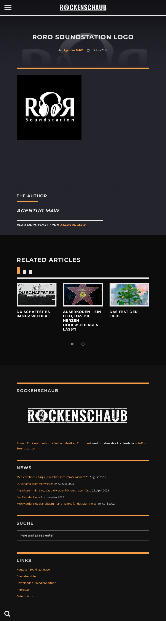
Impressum (24, 590)
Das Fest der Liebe (28, 497)
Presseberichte (26, 576)
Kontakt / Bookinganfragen (34, 569)
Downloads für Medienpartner (36, 583)
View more (37, 294)
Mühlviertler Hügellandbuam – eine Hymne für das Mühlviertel (57, 504)
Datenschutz (25, 596)
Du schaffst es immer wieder (33, 314)
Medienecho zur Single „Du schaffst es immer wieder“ (51, 477)
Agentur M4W (73, 50)
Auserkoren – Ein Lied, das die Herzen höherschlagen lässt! (54, 490)
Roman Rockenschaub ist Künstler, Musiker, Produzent (54, 443)
